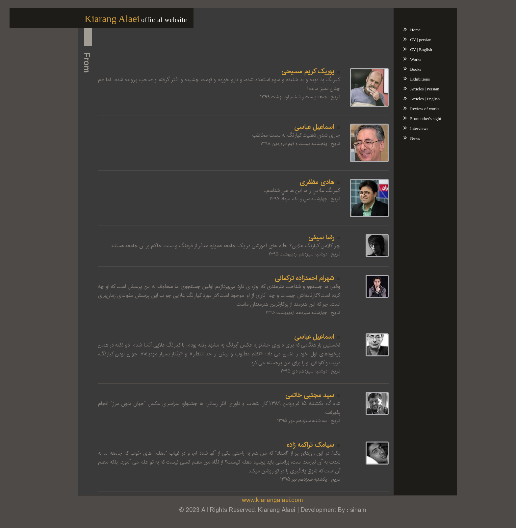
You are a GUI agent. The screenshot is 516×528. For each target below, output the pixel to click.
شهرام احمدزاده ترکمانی (294, 278)
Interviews (409, 128)
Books (405, 69)
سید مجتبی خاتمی (300, 395)
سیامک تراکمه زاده (300, 445)
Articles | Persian (415, 88)
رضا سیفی (311, 237)
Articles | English (415, 98)
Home (405, 29)
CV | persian (411, 39)
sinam (349, 510)
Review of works (415, 108)
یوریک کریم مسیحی (298, 71)
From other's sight (415, 118)
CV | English (411, 49)
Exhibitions (410, 79)
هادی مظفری (307, 182)
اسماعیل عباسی (304, 127)
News (405, 138)
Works (406, 59)
